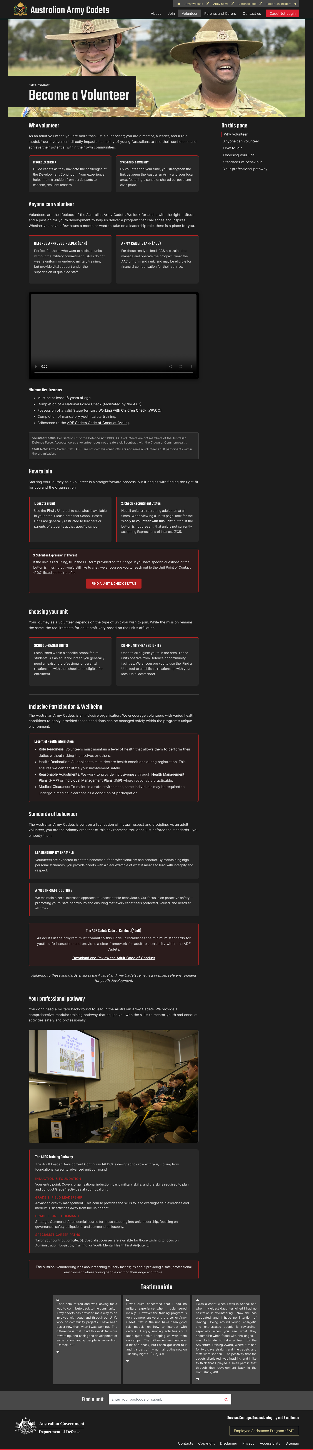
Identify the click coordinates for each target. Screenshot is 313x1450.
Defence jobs (250, 3)
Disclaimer (228, 1443)
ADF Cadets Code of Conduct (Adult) (98, 423)
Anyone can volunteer (241, 141)
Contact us (252, 13)
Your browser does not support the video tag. (113, 335)
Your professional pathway (245, 169)
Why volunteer (236, 134)
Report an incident (281, 3)
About (156, 13)
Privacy (248, 1443)
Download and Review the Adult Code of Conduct (113, 958)
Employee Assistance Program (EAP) (264, 1431)
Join (171, 13)
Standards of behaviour (242, 162)
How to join (232, 148)
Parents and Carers (220, 13)
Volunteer (189, 13)
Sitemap (292, 1443)
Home (32, 84)
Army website (197, 3)
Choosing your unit (239, 155)
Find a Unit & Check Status (114, 583)
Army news (223, 3)
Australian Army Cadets (61, 10)
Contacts (185, 1443)
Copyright (206, 1443)
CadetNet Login (283, 13)
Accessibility (270, 1443)
